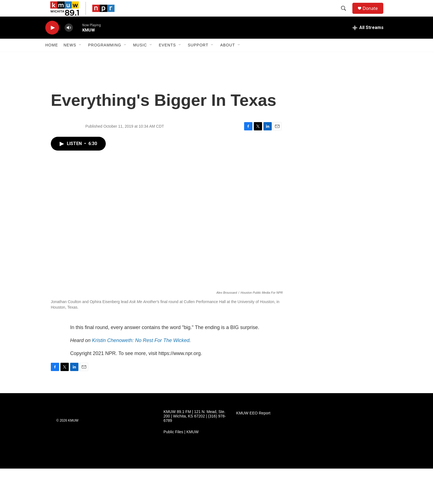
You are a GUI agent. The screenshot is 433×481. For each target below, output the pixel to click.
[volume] (68, 40)
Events (167, 57)
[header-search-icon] (346, 14)
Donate (373, 14)
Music (140, 57)
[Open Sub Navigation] (80, 57)
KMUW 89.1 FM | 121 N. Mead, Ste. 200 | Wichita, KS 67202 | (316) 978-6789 (194, 428)
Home (51, 57)
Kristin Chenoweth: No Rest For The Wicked (140, 353)
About (227, 57)
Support (198, 57)
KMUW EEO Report (253, 426)
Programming (104, 57)
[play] (52, 40)
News (70, 57)
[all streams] (368, 40)
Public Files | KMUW (181, 444)
